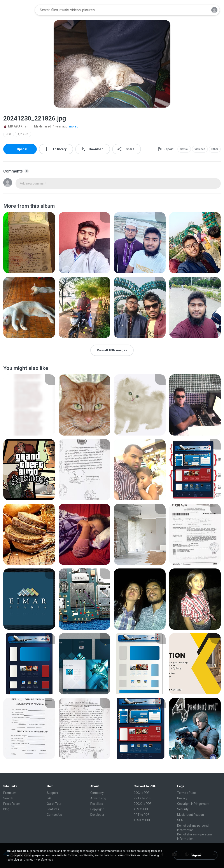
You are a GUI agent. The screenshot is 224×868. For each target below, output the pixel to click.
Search (8, 798)
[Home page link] (18, 10)
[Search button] (202, 10)
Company (97, 793)
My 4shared (40, 126)
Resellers (96, 803)
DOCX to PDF (142, 803)
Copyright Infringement (193, 803)
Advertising (98, 798)
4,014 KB (23, 134)
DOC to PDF (141, 793)
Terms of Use (186, 793)
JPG (8, 134)
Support (52, 793)
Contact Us (54, 814)
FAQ (49, 798)
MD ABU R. (13, 126)
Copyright (97, 809)
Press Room (11, 803)
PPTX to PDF (142, 798)
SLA (180, 820)
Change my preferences (38, 859)
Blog (6, 809)
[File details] (29, 242)
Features (53, 809)
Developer (97, 814)
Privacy (182, 798)
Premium (9, 793)
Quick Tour (54, 803)
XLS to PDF (141, 809)
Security (183, 809)
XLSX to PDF (142, 820)
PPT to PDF (141, 814)
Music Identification (190, 814)
